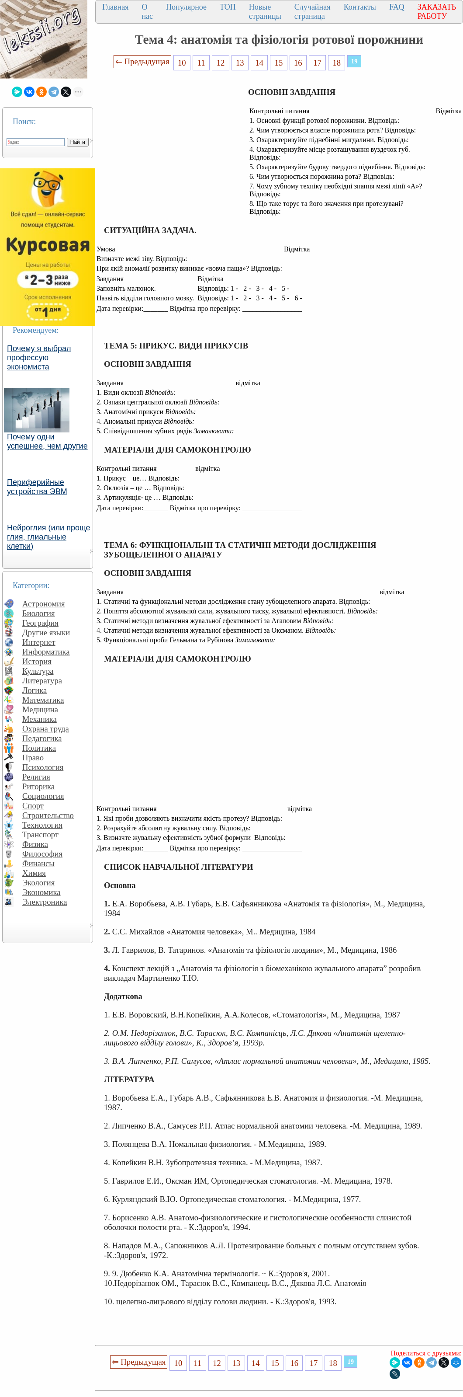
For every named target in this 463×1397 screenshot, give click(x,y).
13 (240, 62)
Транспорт (40, 834)
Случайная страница (312, 12)
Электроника (44, 901)
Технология (42, 824)
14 (259, 62)
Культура (38, 671)
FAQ (396, 7)
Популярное (186, 7)
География (40, 622)
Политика (39, 747)
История (37, 661)
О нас (147, 12)
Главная (115, 7)
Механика (39, 719)
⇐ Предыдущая (142, 61)
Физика (35, 844)
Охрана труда (45, 728)
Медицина (40, 709)
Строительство (48, 815)
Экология (38, 882)
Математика (43, 699)
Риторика (38, 786)
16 (298, 62)
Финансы (38, 863)
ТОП (228, 7)
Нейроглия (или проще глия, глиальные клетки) (48, 536)
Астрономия (43, 603)
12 (221, 62)
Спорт (33, 805)
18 (337, 62)
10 (182, 62)
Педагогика (42, 738)
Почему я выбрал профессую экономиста (39, 357)
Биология (38, 613)
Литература (42, 680)
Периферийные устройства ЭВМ (37, 487)
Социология (43, 796)
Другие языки (46, 632)
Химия (34, 873)
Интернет (38, 642)
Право (33, 757)
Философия (42, 853)
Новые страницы (265, 12)
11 (201, 62)
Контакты (360, 7)
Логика (34, 690)
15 (279, 62)
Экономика (41, 892)
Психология (42, 767)
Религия (36, 776)
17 (317, 62)
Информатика (46, 651)
